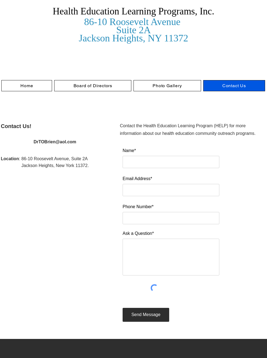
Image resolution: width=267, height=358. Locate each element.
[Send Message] (146, 315)
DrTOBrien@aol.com (55, 141)
